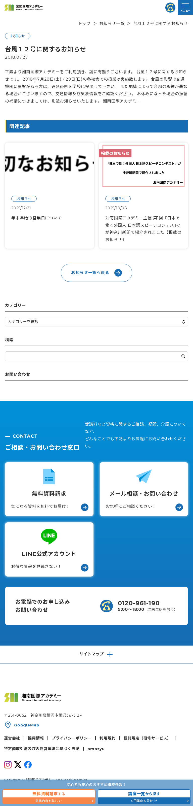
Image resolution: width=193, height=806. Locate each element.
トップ (84, 23)
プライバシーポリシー (71, 738)
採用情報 (36, 738)
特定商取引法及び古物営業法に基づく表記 (41, 748)
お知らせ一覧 (112, 23)
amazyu (96, 748)
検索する (183, 356)
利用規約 (107, 738)
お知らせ (17, 36)
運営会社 (12, 738)
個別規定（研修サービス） (147, 738)
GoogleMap (26, 725)
